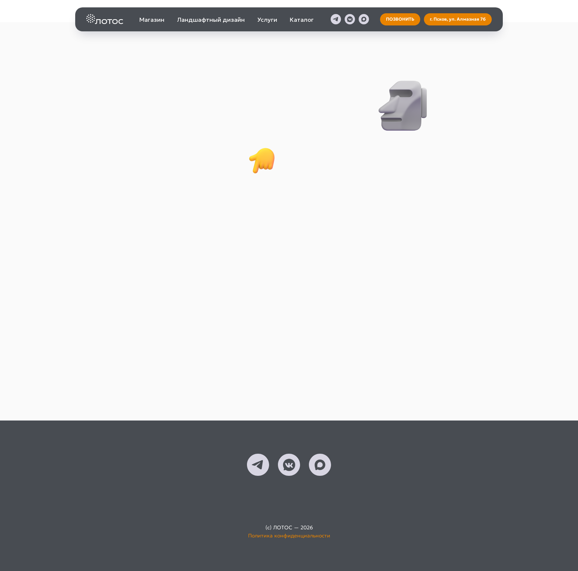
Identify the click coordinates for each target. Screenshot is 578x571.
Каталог (302, 19)
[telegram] (336, 19)
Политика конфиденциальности (289, 535)
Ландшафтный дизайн (211, 19)
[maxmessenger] (364, 19)
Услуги (267, 19)
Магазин (151, 19)
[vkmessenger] (350, 19)
